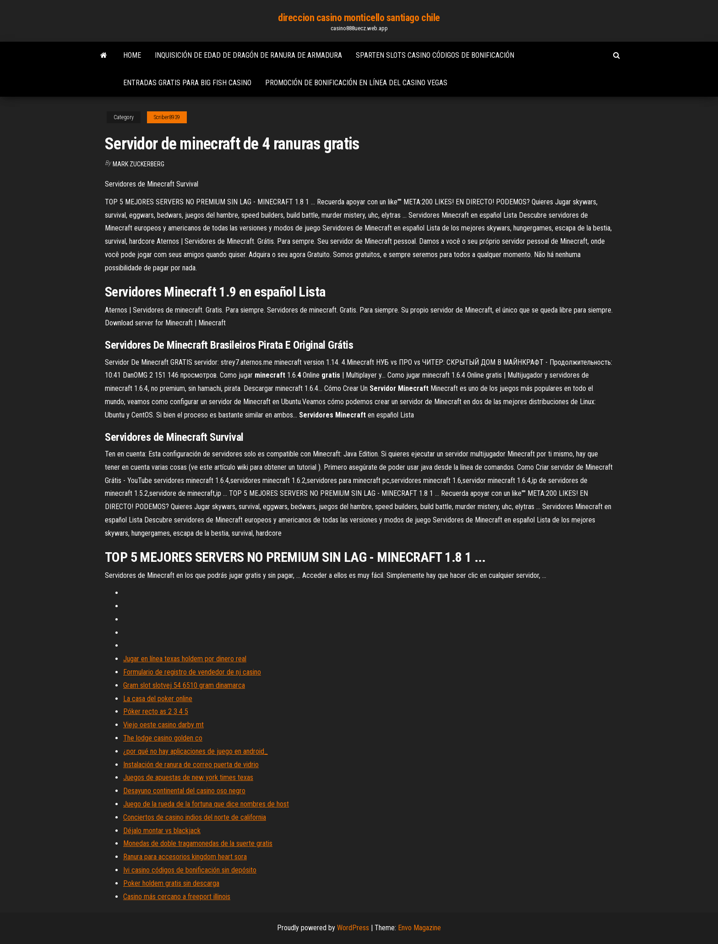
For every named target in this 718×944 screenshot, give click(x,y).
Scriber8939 (167, 117)
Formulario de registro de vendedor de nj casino (192, 672)
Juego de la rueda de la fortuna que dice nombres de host (206, 804)
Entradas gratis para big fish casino (187, 82)
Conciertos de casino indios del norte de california (194, 817)
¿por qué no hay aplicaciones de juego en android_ (195, 751)
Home (132, 55)
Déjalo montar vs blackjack (162, 830)
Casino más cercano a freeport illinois (176, 896)
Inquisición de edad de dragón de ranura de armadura (248, 55)
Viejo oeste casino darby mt (163, 724)
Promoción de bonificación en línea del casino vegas (356, 82)
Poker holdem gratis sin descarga (171, 883)
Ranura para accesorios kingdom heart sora (185, 856)
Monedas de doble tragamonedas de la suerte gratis (197, 843)
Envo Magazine (419, 927)
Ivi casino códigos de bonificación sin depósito (189, 870)
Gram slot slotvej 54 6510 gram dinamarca (184, 685)
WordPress (353, 927)
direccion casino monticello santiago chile (359, 17)
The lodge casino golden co (162, 738)
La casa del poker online (157, 698)
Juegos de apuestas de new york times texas (188, 777)
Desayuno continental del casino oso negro (184, 790)
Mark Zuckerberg (138, 164)
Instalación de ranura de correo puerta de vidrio (191, 764)
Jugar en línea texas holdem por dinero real (184, 658)
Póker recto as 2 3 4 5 (155, 711)
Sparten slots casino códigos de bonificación (435, 55)
